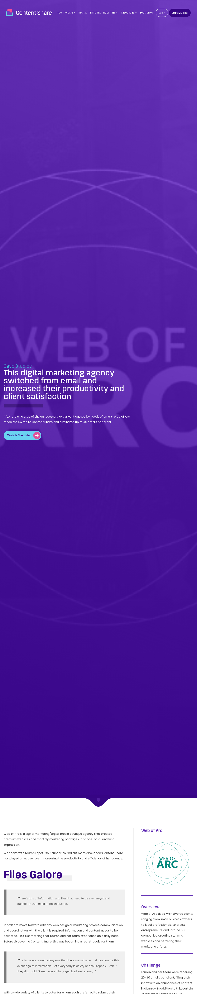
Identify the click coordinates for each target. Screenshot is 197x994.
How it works (65, 13)
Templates (95, 13)
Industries (109, 13)
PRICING (82, 13)
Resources (127, 13)
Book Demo (146, 13)
